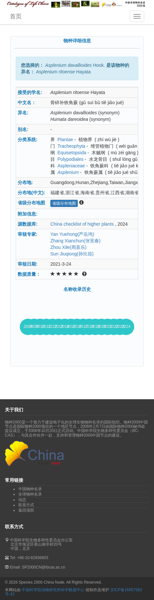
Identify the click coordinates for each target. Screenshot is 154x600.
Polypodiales (70, 159)
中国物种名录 (30, 489)
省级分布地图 (64, 203)
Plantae (65, 139)
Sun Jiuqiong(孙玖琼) (72, 253)
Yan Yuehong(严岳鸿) (72, 234)
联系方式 (26, 505)
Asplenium (68, 172)
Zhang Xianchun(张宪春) (75, 240)
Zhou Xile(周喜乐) (68, 247)
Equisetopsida (72, 152)
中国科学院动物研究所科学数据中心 (53, 590)
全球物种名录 (30, 494)
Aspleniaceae (71, 165)
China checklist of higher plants (82, 224)
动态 (22, 499)
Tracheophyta (71, 146)
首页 (16, 16)
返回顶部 (26, 510)
